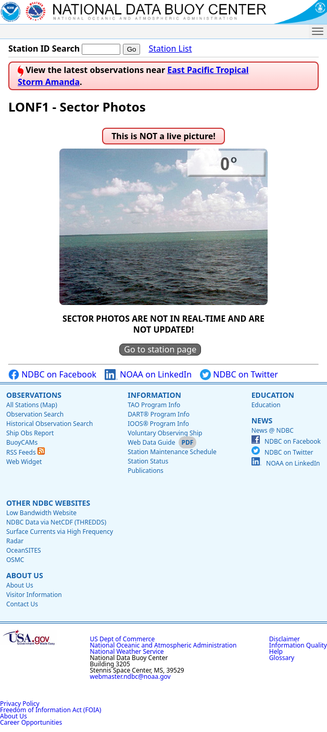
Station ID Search (44, 48)
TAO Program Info (154, 404)
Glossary (281, 657)
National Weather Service (127, 651)
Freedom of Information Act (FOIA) (50, 709)
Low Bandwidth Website (41, 512)
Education (272, 395)
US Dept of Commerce (122, 639)
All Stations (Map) (31, 404)
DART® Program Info (159, 414)
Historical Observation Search (49, 423)
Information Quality (298, 645)
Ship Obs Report (30, 433)
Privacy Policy (20, 703)
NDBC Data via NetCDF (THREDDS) (56, 522)
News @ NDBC (272, 430)
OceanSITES (23, 550)
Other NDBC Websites (48, 503)
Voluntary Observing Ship (165, 433)
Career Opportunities (31, 722)
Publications (146, 470)
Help (276, 651)
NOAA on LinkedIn (148, 374)
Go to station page (160, 349)
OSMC (15, 559)
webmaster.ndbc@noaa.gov (130, 676)
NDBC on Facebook (52, 374)
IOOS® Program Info (158, 423)
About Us (24, 575)
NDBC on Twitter (239, 374)
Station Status (148, 461)
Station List (170, 48)
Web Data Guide (151, 442)
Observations (33, 395)
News (261, 420)
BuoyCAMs (21, 442)
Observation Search (35, 414)
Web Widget (24, 461)
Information (154, 395)
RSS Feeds (25, 452)
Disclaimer (284, 639)
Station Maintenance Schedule (172, 451)
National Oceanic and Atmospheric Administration (163, 645)
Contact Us (22, 604)
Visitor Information (34, 594)
